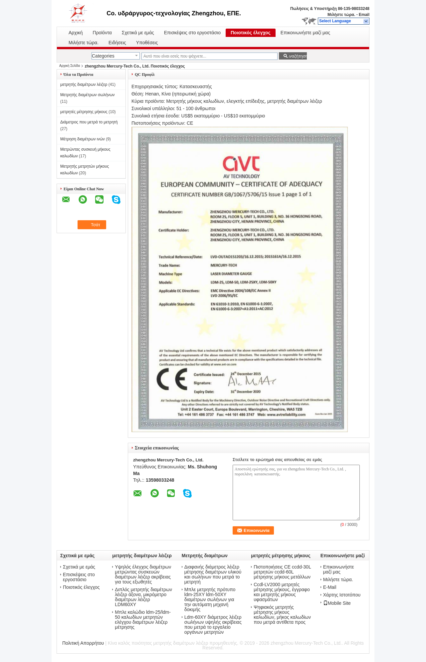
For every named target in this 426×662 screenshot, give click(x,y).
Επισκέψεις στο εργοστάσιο (192, 32)
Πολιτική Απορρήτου (83, 643)
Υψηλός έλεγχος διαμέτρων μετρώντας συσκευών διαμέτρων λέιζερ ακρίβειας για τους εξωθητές (143, 574)
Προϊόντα (102, 32)
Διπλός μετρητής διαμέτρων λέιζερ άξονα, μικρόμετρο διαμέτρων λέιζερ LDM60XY (143, 597)
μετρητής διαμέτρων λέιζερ (83, 84)
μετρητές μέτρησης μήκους (83, 111)
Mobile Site (337, 603)
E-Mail (329, 587)
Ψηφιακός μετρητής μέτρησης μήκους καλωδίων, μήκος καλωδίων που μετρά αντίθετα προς (282, 615)
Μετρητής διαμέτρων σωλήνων (87, 94)
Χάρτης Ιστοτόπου (342, 594)
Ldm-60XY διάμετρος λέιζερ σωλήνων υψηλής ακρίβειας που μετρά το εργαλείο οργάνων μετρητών (213, 625)
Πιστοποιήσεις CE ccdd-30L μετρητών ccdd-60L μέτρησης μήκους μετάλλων (282, 572)
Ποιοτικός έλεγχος (251, 32)
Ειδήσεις (117, 42)
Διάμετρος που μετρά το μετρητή (89, 122)
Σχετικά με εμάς (138, 32)
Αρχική (76, 32)
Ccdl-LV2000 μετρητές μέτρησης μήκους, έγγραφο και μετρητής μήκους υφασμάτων (282, 592)
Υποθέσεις (147, 42)
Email (364, 14)
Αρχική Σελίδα (69, 66)
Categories (103, 56)
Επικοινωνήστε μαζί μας (305, 32)
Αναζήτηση (297, 56)
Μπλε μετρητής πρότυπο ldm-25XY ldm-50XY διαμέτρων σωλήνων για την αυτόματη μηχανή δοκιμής (210, 599)
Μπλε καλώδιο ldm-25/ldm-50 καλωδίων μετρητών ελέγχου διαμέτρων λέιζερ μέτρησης (143, 620)
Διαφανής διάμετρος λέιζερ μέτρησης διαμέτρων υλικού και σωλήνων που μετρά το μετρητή (212, 574)
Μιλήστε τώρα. (341, 14)
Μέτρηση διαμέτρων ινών (82, 139)
